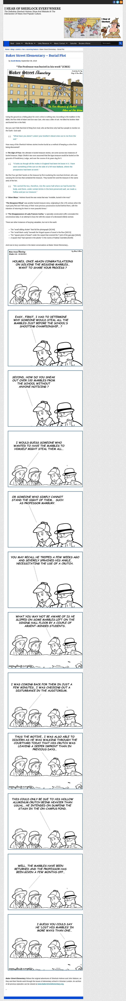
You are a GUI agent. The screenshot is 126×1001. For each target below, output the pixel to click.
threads (117, 2)
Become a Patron (84, 43)
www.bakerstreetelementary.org (51, 984)
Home (6, 43)
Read (12, 43)
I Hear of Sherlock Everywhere (32, 8)
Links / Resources (43, 43)
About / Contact (59, 43)
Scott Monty (16, 61)
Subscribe (73, 43)
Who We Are (29, 43)
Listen (18, 43)
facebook (114, 2)
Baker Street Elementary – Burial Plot (36, 56)
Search (120, 43)
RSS (121, 2)
